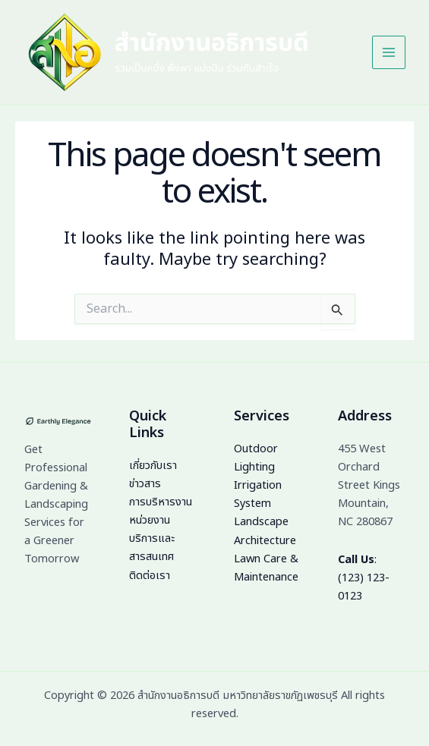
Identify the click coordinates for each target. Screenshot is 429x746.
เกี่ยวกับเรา (153, 466)
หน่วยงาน (149, 520)
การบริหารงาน (160, 502)
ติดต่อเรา (149, 576)
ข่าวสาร (145, 484)
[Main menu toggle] (388, 54)
